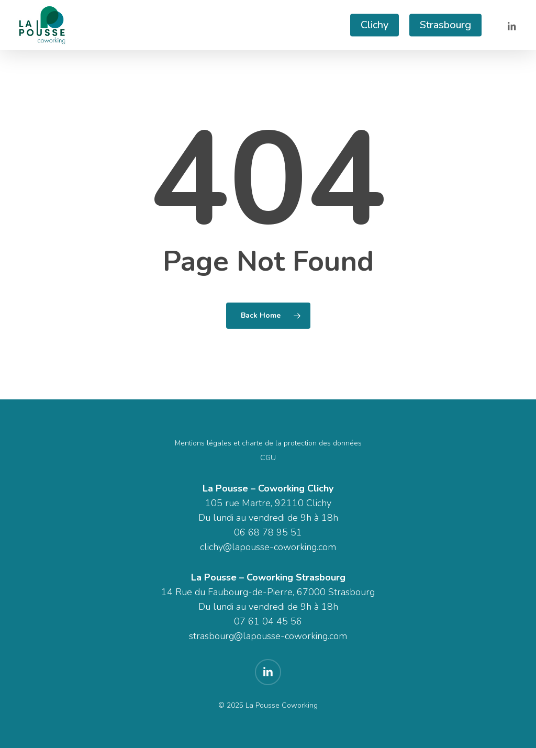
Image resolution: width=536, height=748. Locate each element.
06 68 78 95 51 (268, 532)
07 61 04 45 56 (268, 621)
